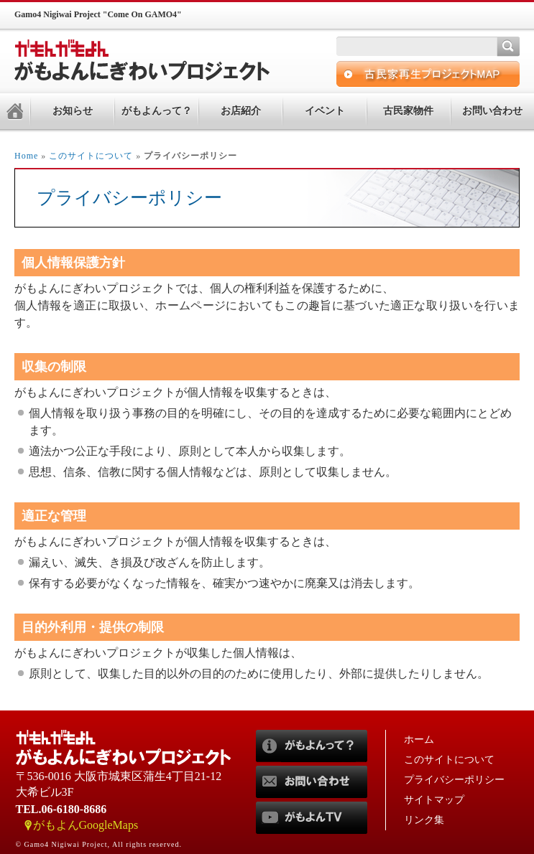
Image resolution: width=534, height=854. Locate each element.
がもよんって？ (156, 110)
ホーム (419, 739)
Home (26, 156)
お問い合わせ (492, 110)
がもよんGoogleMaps (86, 825)
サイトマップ (434, 799)
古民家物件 (408, 110)
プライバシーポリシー (454, 779)
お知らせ (72, 110)
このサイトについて (91, 156)
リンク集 (424, 820)
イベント (325, 110)
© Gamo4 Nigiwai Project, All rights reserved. (99, 844)
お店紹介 (241, 110)
